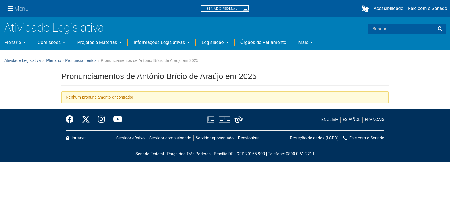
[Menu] (18, 9)
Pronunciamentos (80, 60)
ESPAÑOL (351, 119)
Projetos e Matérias (97, 42)
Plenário (13, 42)
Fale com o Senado (427, 8)
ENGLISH (329, 119)
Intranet (76, 138)
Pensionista (249, 138)
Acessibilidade (389, 8)
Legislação (213, 42)
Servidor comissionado (170, 138)
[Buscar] (440, 29)
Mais (303, 42)
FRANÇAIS (374, 119)
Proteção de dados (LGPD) (314, 138)
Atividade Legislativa (54, 27)
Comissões (50, 42)
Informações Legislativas (160, 42)
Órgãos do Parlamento (263, 42)
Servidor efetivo (130, 138)
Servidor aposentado (215, 138)
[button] (366, 9)
